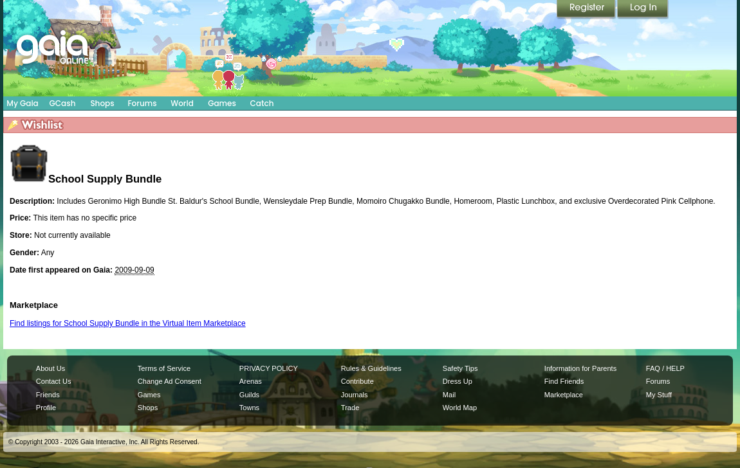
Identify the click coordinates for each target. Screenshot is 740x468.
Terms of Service (164, 368)
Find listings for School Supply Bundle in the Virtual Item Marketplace (128, 323)
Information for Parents (580, 368)
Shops (102, 103)
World (182, 103)
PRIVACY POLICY (268, 368)
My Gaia (22, 103)
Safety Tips (460, 368)
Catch (262, 103)
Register (587, 9)
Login (643, 9)
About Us (50, 368)
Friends (48, 395)
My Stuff (659, 395)
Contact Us (53, 381)
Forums (141, 103)
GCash (63, 103)
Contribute (357, 381)
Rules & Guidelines (371, 368)
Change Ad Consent (169, 381)
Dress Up (457, 381)
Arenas (250, 381)
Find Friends (564, 381)
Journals (354, 395)
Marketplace (563, 395)
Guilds (249, 395)
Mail (449, 395)
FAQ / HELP (665, 368)
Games (222, 103)
